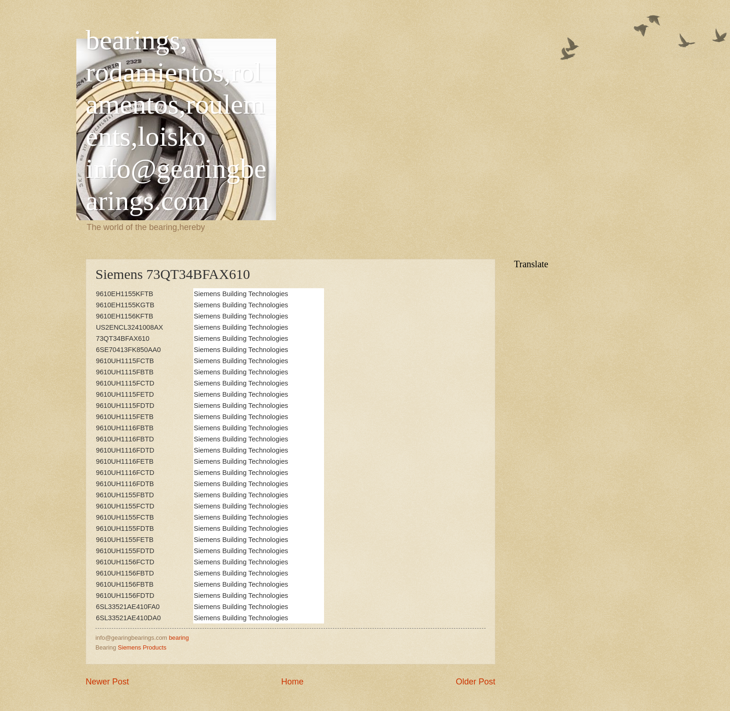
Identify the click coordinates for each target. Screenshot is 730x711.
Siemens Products (142, 647)
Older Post (475, 681)
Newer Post (107, 681)
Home (292, 681)
